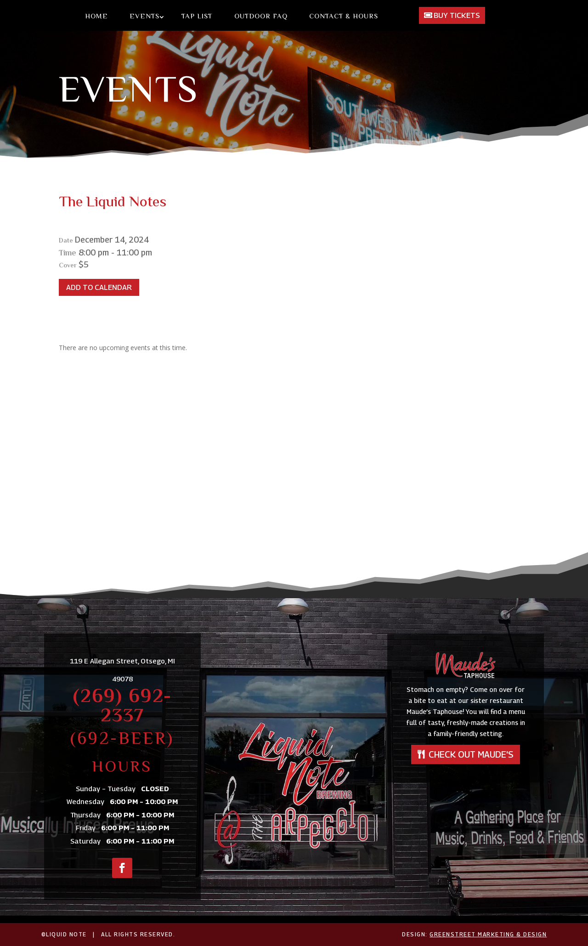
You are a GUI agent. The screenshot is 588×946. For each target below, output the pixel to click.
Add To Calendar (99, 287)
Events (144, 17)
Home (96, 17)
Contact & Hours (343, 17)
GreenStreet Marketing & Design (488, 934)
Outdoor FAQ (261, 17)
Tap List (196, 17)
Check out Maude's (471, 754)
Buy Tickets (457, 15)
